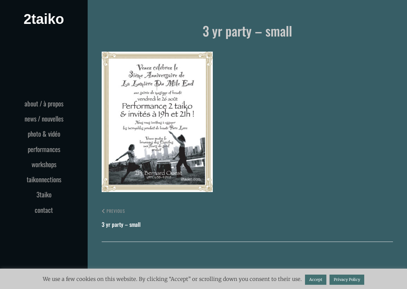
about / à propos (44, 103)
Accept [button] (315, 279)
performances (44, 149)
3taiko (44, 194)
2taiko (43, 19)
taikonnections (44, 179)
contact (44, 210)
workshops (44, 164)
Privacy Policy (347, 279)
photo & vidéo (44, 133)
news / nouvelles (44, 118)
